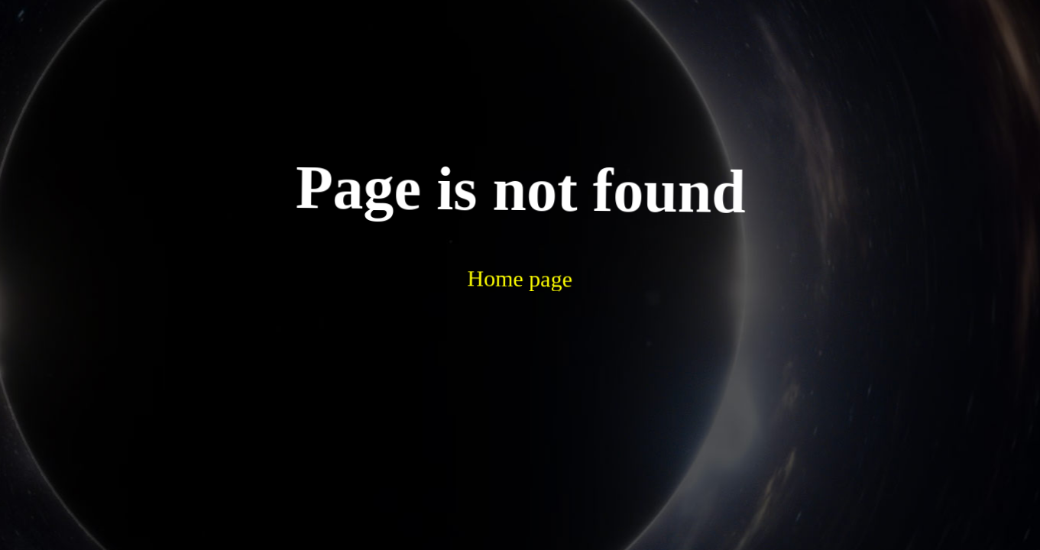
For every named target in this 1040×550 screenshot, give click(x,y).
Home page (481, 235)
